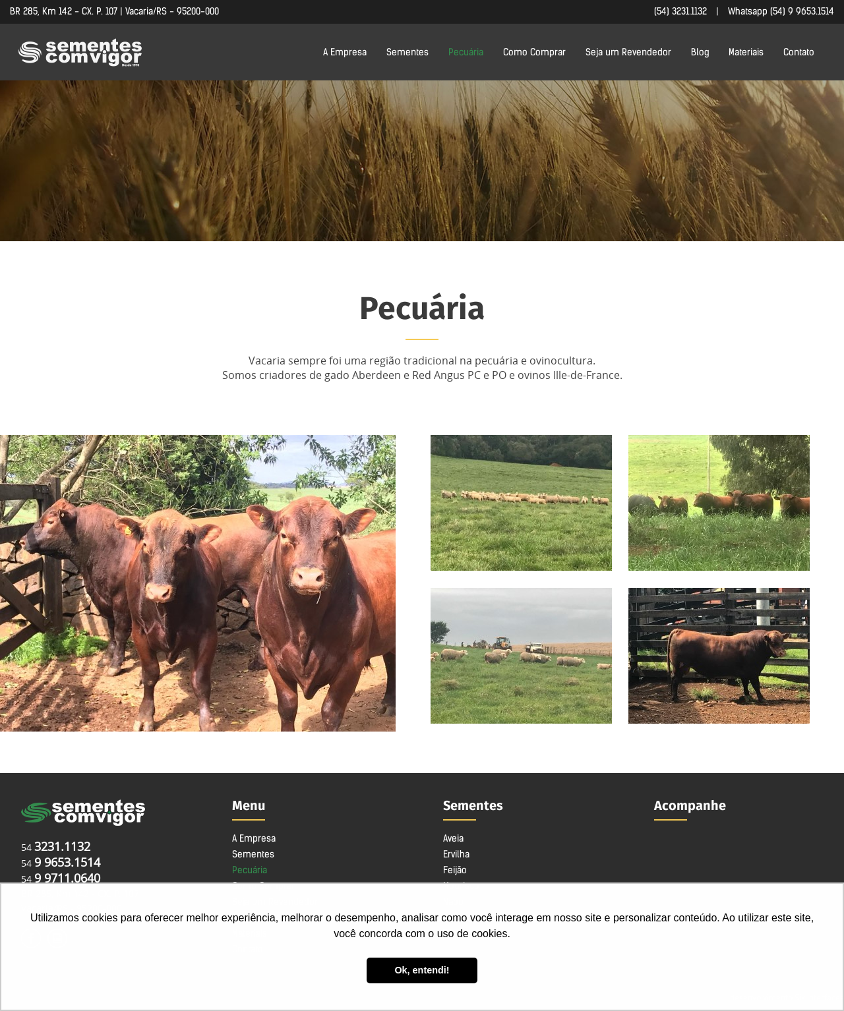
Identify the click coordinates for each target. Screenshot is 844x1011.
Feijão (455, 870)
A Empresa (345, 52)
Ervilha (456, 854)
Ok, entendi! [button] (421, 970)
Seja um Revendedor (628, 52)
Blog (700, 52)
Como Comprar (534, 52)
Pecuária (465, 52)
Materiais (746, 52)
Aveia (453, 838)
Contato (798, 52)
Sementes (407, 52)
